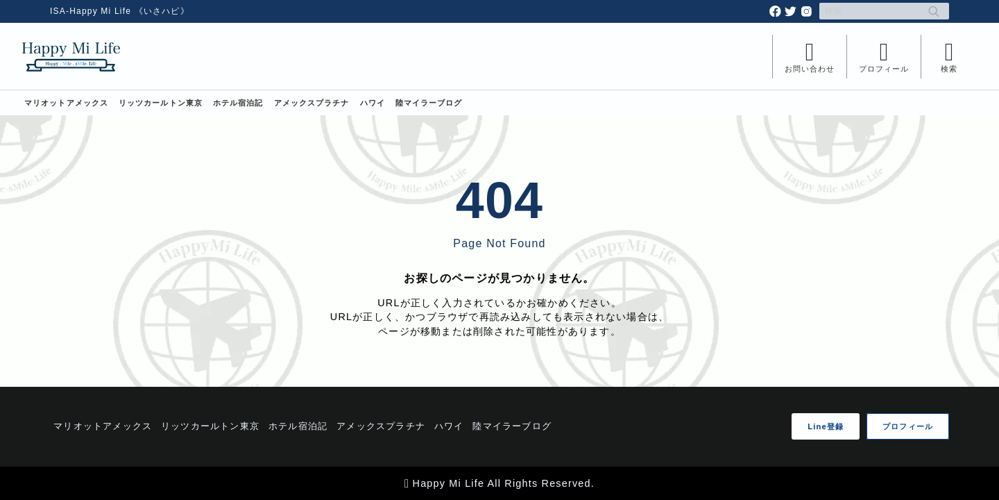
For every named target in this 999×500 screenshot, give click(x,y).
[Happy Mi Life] (99, 56)
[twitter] (790, 11)
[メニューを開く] (780, 56)
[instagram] (806, 11)
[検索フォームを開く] (921, 56)
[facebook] (775, 11)
